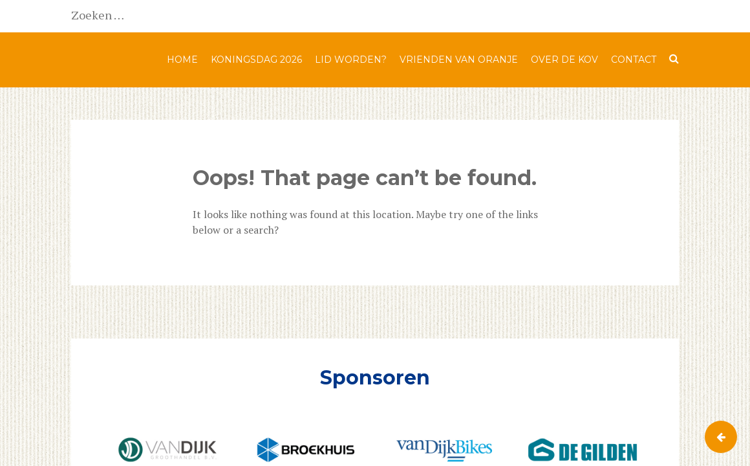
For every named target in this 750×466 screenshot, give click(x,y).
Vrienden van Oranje (459, 59)
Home (182, 59)
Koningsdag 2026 (256, 59)
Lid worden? (351, 59)
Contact (633, 59)
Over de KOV (564, 59)
